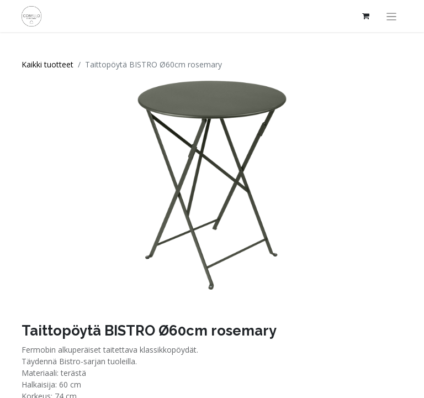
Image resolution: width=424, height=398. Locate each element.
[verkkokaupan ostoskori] (366, 16)
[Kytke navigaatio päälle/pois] (391, 16)
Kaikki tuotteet (47, 64)
